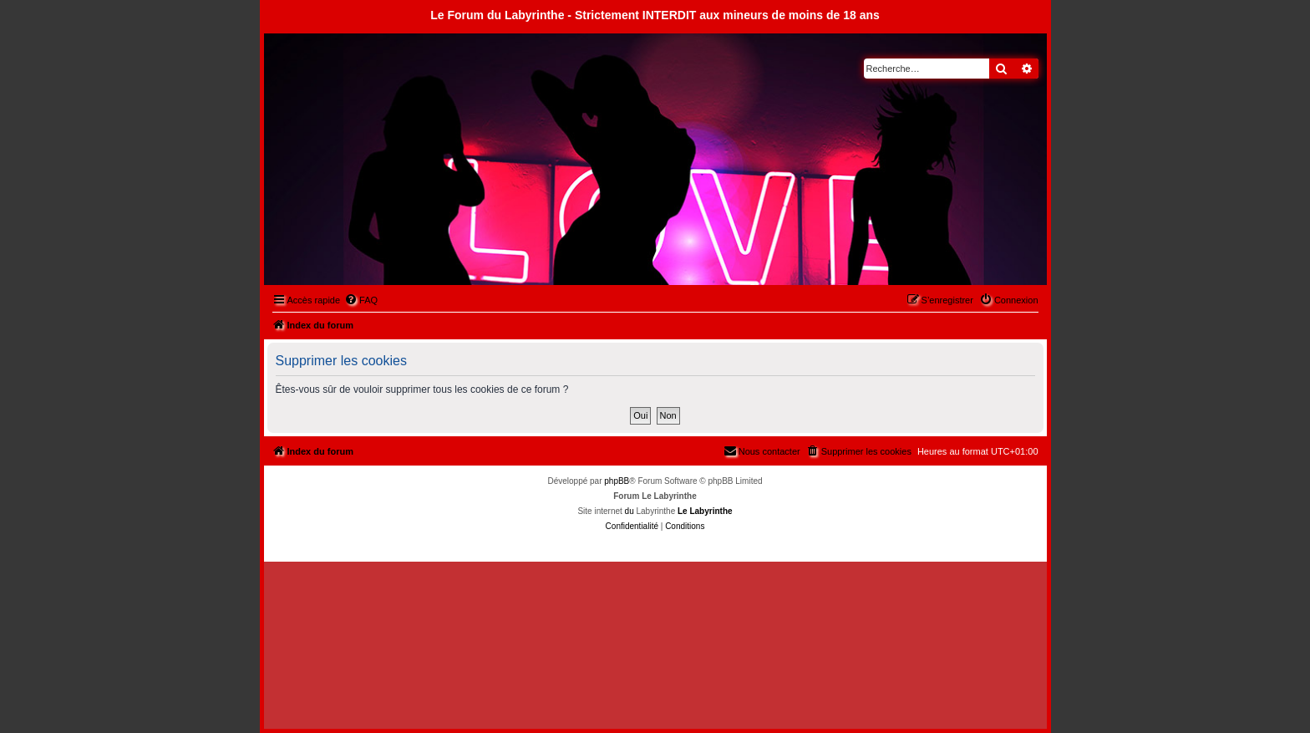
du (629, 511)
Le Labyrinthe (705, 511)
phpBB (616, 481)
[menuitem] (361, 300)
